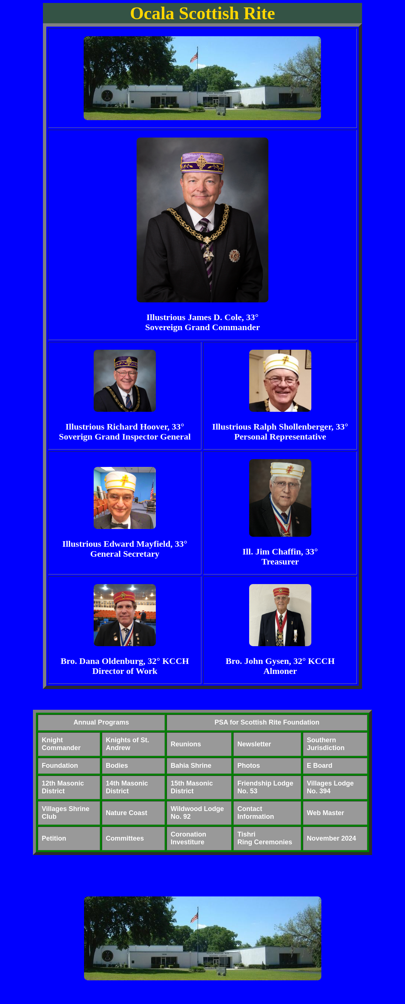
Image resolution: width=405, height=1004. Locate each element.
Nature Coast (126, 813)
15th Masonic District (192, 787)
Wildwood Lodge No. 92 (197, 812)
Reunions (186, 744)
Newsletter (254, 744)
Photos (248, 765)
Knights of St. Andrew (127, 744)
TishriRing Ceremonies (264, 838)
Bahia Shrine (191, 765)
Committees (125, 838)
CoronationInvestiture (188, 838)
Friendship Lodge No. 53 (265, 787)
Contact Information (255, 812)
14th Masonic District (127, 787)
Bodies (117, 765)
